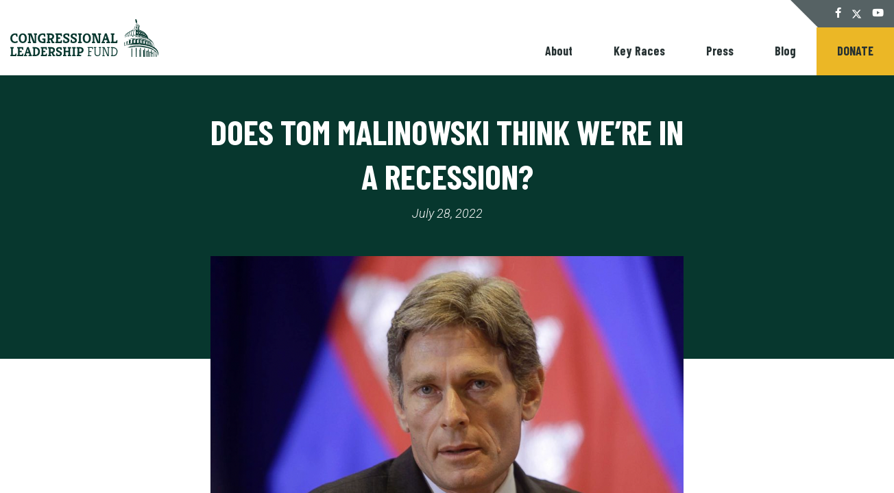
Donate (855, 50)
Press (720, 50)
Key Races (639, 50)
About (558, 50)
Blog (785, 50)
